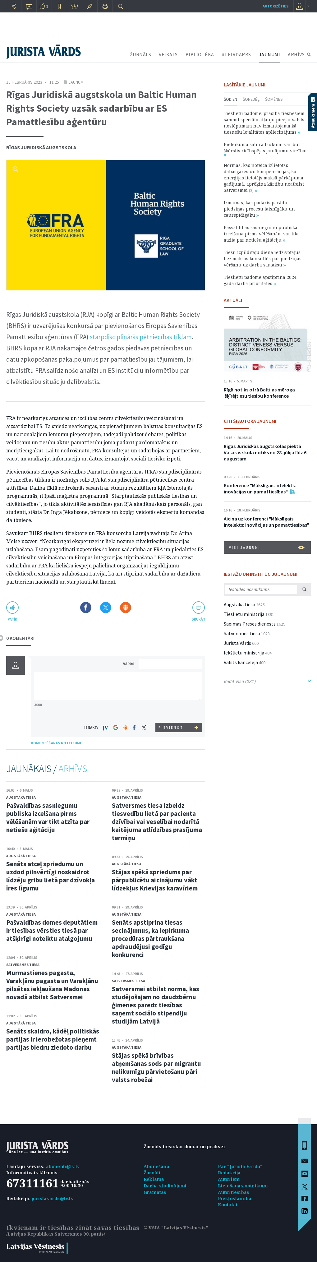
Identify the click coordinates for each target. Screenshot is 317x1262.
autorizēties (275, 6)
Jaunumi (76, 82)
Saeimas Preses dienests (250, 624)
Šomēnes (274, 99)
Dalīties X (105, 607)
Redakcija (229, 1173)
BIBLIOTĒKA (200, 54)
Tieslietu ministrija (244, 614)
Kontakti (228, 1205)
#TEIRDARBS (236, 54)
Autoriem (229, 1179)
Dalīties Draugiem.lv (125, 607)
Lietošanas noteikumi (243, 1186)
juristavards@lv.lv (52, 1198)
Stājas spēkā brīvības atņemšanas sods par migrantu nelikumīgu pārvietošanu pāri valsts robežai (156, 1067)
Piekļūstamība (235, 1198)
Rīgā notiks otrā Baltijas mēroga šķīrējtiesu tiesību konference (259, 392)
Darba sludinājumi (165, 1186)
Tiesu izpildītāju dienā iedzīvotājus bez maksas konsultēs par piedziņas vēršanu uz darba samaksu (262, 258)
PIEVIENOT (170, 727)
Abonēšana (156, 1166)
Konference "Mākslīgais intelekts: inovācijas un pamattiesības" (260, 488)
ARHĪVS (296, 54)
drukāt (198, 619)
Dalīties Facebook (85, 607)
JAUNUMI (269, 54)
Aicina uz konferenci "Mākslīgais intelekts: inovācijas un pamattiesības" (266, 521)
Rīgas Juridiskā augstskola (41, 147)
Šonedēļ (251, 99)
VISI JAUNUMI (267, 547)
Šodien (230, 99)
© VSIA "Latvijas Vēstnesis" (176, 1228)
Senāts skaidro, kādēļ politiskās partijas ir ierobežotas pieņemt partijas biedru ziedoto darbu (52, 1039)
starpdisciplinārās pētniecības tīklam (141, 337)
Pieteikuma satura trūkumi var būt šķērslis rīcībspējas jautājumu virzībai (265, 148)
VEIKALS (168, 54)
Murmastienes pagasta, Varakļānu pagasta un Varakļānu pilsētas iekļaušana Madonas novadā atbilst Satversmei (52, 984)
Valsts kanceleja (241, 662)
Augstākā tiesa (21, 797)
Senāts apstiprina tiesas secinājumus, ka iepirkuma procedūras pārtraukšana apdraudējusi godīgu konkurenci (150, 938)
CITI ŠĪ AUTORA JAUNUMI (250, 421)
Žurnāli (152, 1173)
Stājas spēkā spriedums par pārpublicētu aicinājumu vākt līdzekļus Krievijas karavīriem (155, 880)
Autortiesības (234, 1192)
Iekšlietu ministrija (244, 652)
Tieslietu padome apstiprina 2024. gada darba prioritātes (260, 280)
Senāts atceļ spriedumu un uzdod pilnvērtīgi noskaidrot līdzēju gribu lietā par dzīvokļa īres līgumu (50, 876)
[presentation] (171, 711)
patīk (12, 619)
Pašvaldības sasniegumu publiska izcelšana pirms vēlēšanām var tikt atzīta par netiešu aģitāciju (48, 817)
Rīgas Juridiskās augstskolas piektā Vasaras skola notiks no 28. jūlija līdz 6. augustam (266, 452)
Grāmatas (155, 1192)
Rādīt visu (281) (267, 681)
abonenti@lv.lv (63, 1166)
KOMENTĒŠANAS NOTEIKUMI (56, 743)
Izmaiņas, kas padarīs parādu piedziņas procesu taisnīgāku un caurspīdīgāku (259, 209)
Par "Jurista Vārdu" (240, 1166)
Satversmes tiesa (22, 964)
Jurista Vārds (237, 643)
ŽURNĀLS (140, 54)
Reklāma (154, 1179)
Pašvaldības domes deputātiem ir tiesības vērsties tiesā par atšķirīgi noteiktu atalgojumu (52, 930)
